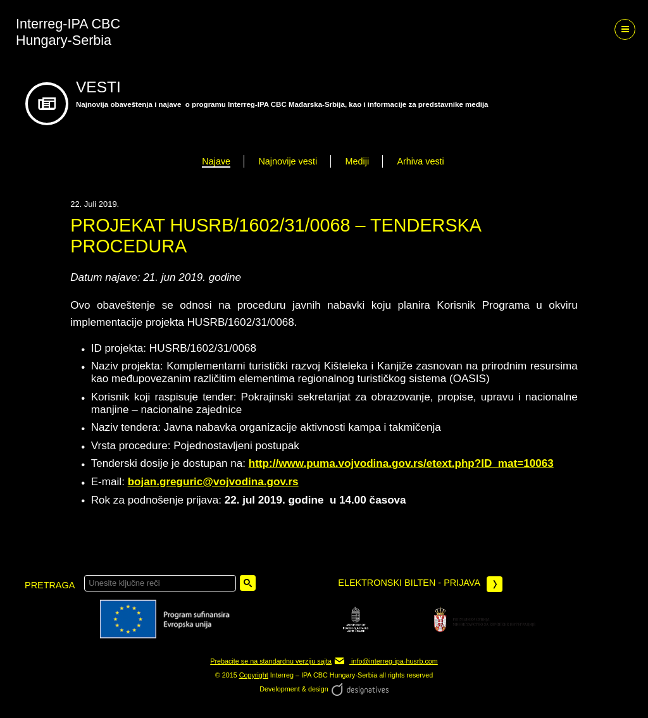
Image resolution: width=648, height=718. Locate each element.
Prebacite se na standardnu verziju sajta (271, 661)
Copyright (253, 675)
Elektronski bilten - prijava (420, 584)
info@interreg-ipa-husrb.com (385, 661)
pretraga (50, 585)
